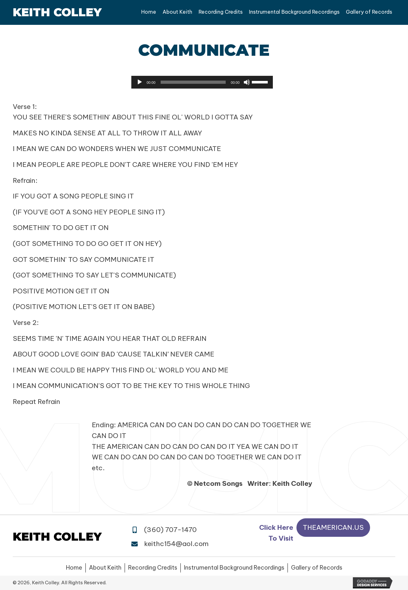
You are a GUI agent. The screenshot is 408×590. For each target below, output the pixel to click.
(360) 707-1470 (170, 529)
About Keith (105, 567)
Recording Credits (152, 567)
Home (74, 567)
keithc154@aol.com (176, 543)
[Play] (139, 82)
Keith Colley (57, 12)
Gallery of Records (316, 567)
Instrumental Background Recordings (234, 567)
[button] (333, 527)
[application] (202, 82)
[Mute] (247, 82)
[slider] (193, 82)
